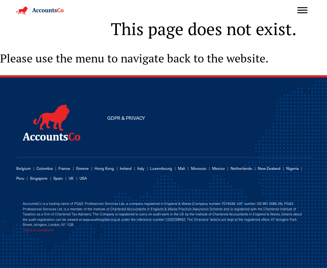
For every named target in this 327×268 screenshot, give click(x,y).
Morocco (198, 168)
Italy (140, 168)
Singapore (39, 178)
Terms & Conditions (38, 230)
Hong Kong (104, 168)
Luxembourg (161, 168)
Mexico (218, 168)
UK (71, 178)
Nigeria (292, 168)
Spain (58, 178)
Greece (82, 168)
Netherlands (241, 168)
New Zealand (269, 168)
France (64, 168)
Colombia (44, 168)
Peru (20, 178)
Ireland (126, 168)
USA (83, 178)
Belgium (23, 168)
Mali (181, 168)
